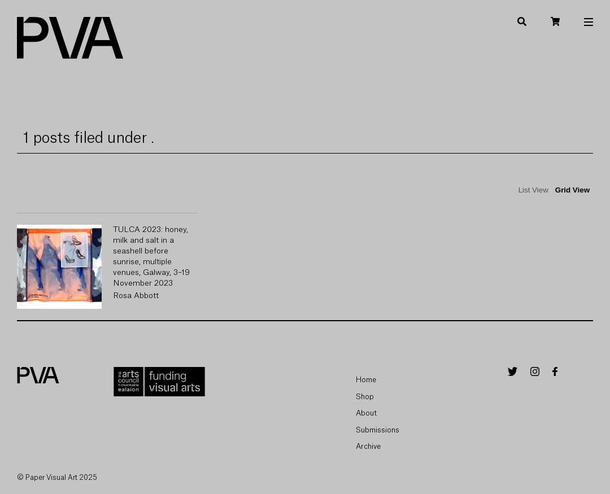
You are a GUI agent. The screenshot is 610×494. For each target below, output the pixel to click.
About (366, 413)
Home (366, 379)
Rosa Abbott (136, 296)
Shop (365, 396)
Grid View (572, 190)
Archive (368, 446)
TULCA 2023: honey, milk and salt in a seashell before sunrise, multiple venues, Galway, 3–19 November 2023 (151, 256)
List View (533, 190)
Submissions (377, 430)
